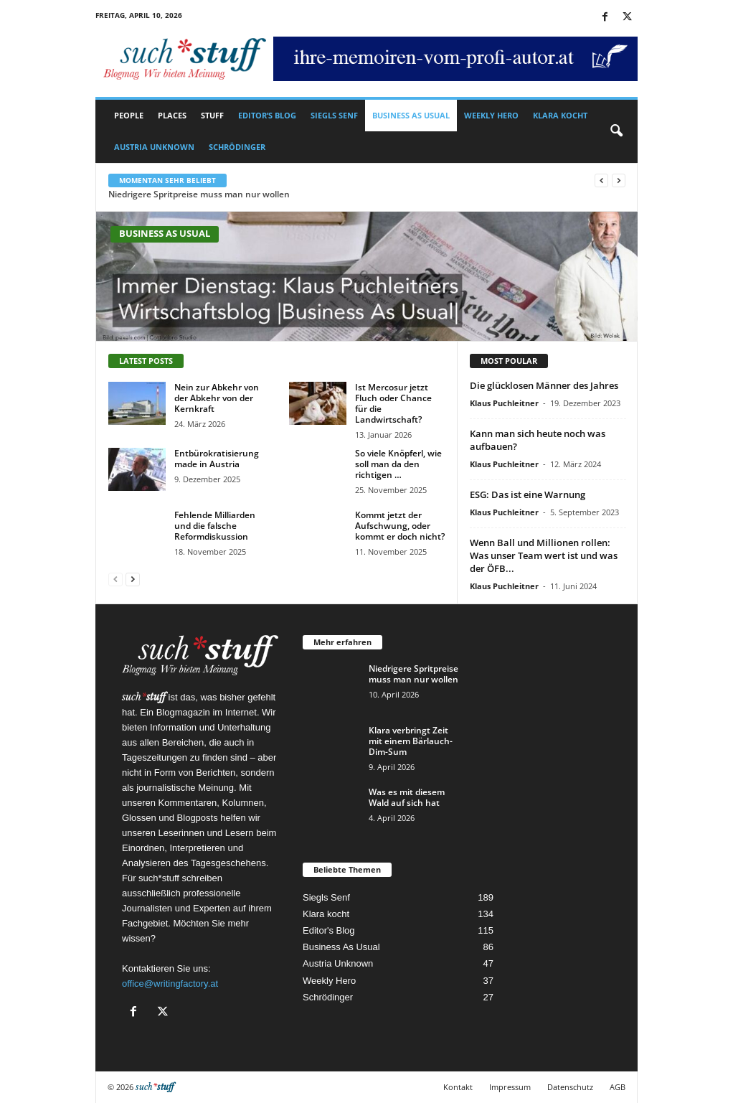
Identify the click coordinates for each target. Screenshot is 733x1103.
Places (172, 115)
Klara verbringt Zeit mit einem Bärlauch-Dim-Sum (411, 741)
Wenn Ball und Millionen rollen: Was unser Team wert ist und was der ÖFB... (544, 555)
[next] (618, 180)
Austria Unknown (154, 146)
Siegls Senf (334, 115)
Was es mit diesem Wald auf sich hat (407, 797)
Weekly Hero (491, 115)
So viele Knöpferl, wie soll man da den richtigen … (398, 464)
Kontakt (458, 1086)
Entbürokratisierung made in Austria (216, 458)
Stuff (212, 115)
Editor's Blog (329, 930)
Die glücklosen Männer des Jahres (544, 385)
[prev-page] (115, 578)
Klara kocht (560, 115)
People (128, 115)
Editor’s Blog (267, 115)
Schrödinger (237, 146)
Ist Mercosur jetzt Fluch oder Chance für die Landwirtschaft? (393, 403)
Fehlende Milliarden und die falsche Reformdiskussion (214, 526)
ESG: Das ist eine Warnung (527, 494)
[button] (616, 131)
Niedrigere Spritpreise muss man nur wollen (199, 194)
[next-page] (133, 578)
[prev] (601, 180)
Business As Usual (411, 115)
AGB (617, 1086)
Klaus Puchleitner (504, 403)
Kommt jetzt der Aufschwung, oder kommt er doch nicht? (400, 526)
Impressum (510, 1086)
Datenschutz (570, 1086)
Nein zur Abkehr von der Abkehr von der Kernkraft (216, 398)
